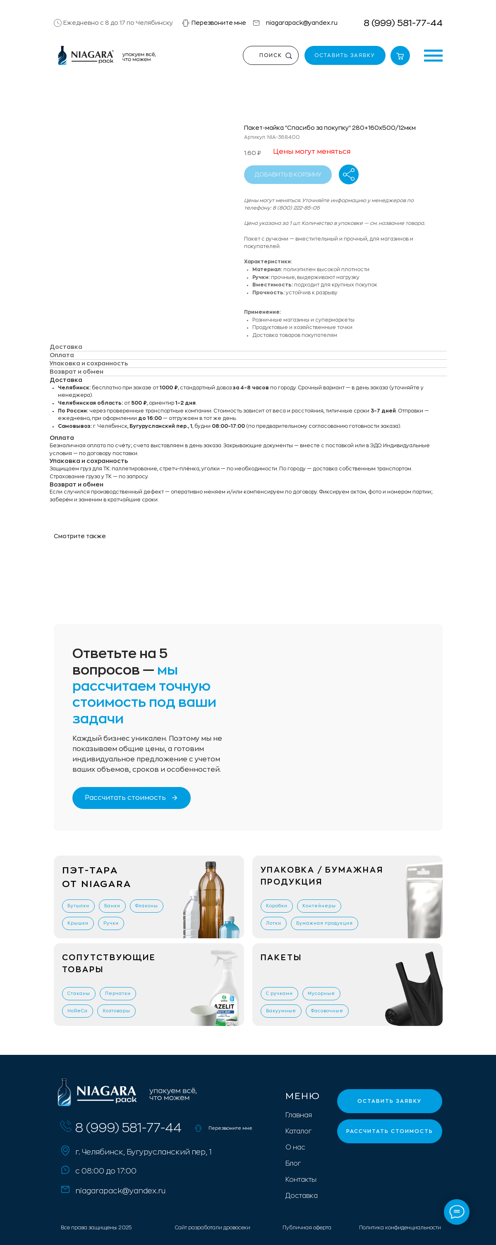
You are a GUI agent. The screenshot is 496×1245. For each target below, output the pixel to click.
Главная (298, 1115)
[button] (186, 23)
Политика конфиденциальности (400, 1227)
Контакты (300, 1179)
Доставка (301, 1196)
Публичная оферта (307, 1227)
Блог (293, 1163)
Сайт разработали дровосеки (212, 1227)
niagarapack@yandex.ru (302, 23)
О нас (295, 1147)
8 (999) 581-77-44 (403, 23)
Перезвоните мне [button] (219, 23)
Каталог (298, 1131)
